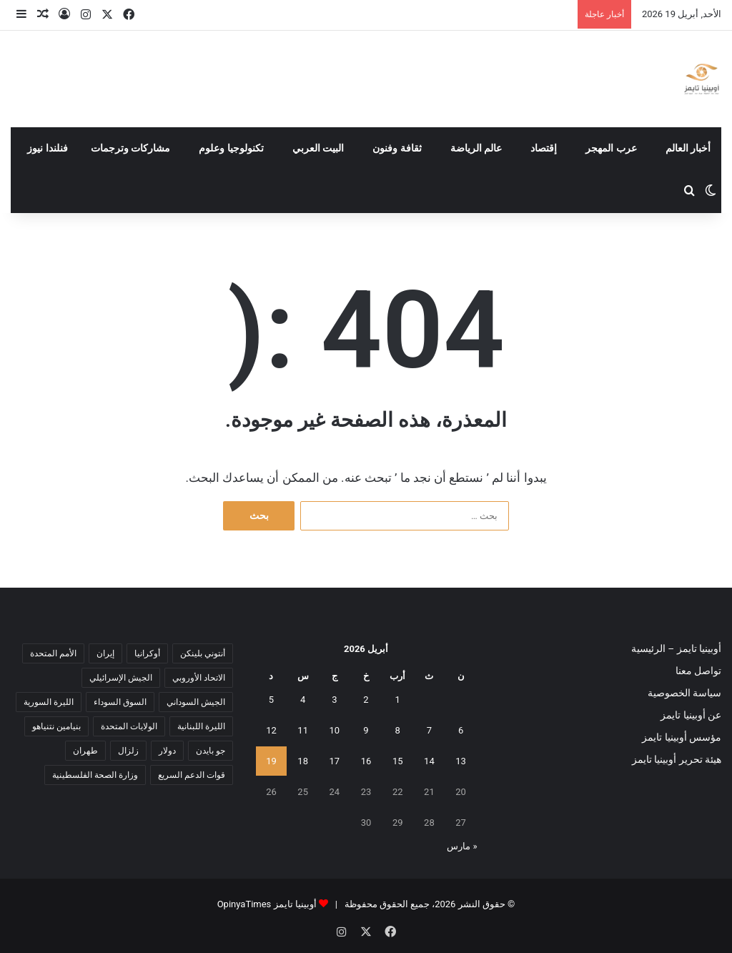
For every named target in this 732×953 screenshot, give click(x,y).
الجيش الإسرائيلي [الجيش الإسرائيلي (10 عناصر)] (120, 678)
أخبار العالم (688, 148)
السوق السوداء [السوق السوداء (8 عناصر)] (120, 702)
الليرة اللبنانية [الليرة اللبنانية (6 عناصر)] (201, 726)
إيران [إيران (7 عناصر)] (105, 653)
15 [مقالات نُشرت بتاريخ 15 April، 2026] (397, 761)
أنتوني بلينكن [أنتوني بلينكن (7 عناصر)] (202, 653)
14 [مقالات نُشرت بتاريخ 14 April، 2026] (429, 761)
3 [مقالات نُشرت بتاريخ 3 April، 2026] (334, 699)
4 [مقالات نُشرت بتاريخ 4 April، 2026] (302, 699)
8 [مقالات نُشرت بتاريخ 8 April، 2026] (397, 730)
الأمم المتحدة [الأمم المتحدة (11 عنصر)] (53, 653)
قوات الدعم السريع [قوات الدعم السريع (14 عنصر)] (191, 775)
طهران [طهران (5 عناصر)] (85, 751)
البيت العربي (318, 148)
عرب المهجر (611, 148)
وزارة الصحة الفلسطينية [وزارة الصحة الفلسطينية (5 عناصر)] (95, 775)
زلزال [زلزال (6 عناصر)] (128, 751)
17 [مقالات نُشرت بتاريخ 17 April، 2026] (335, 761)
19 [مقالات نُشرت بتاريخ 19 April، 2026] (271, 761)
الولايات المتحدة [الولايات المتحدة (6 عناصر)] (129, 726)
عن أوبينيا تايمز (691, 715)
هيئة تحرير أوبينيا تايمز (676, 759)
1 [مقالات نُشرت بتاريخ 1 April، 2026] (397, 699)
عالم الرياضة (476, 148)
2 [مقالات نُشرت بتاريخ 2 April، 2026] (365, 699)
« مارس (462, 846)
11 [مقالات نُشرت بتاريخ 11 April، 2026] (302, 730)
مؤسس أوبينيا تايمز (681, 737)
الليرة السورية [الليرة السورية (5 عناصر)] (49, 702)
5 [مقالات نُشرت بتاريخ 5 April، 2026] (271, 699)
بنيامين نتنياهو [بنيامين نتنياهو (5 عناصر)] (56, 726)
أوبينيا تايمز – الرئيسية (676, 648)
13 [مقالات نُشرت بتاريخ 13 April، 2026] (460, 761)
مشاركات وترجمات (131, 148)
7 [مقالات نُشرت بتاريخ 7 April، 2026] (429, 730)
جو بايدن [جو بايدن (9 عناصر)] (210, 751)
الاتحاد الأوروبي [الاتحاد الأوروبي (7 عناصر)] (198, 678)
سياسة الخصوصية (684, 692)
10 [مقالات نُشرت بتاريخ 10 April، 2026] (335, 730)
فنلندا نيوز (47, 148)
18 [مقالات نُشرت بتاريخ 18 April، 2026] (302, 761)
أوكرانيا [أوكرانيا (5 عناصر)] (147, 653)
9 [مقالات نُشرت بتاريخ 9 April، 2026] (365, 730)
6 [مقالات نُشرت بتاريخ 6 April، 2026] (460, 730)
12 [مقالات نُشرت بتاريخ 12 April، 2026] (271, 730)
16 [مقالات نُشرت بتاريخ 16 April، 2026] (366, 761)
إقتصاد (543, 148)
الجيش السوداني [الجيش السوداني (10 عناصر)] (196, 702)
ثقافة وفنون (397, 148)
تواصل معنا (698, 670)
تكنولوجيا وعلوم (231, 148)
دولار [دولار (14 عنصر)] (167, 751)
